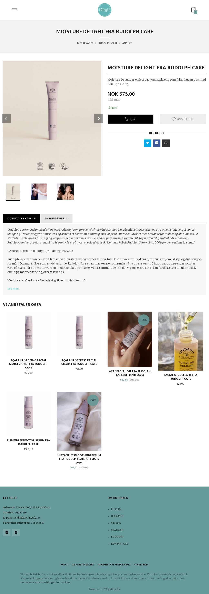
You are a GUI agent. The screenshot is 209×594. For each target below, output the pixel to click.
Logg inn (117, 537)
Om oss (116, 523)
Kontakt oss (119, 543)
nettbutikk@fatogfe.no (27, 517)
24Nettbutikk (112, 589)
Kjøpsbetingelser (82, 564)
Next (98, 118)
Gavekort (117, 530)
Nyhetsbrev (140, 564)
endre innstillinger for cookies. (52, 582)
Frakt (64, 564)
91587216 (21, 512)
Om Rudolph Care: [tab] (19, 218)
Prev (6, 118)
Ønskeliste (183, 119)
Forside (116, 509)
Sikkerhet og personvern (113, 564)
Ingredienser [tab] (54, 218)
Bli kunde (117, 516)
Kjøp (131, 119)
